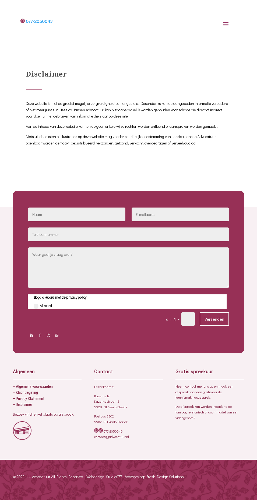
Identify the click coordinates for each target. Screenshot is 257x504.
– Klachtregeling (25, 392)
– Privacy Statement (28, 398)
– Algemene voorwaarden (33, 386)
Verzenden (214, 319)
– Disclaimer (22, 404)
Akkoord (43, 306)
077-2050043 (36, 21)
